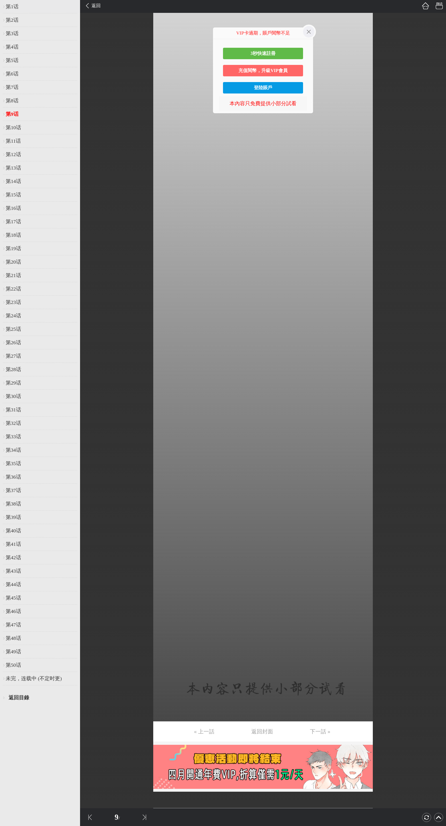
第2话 (12, 20)
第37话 (13, 490)
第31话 (13, 410)
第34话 (13, 450)
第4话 (12, 47)
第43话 (13, 571)
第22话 (13, 289)
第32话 (13, 423)
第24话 (13, 316)
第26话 (13, 342)
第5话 (12, 60)
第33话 (13, 436)
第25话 (13, 329)
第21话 (13, 275)
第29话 (13, 383)
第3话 (12, 33)
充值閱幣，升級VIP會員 (263, 70)
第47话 (13, 625)
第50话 (13, 665)
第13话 (13, 168)
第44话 (13, 584)
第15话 (13, 195)
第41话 (13, 544)
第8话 (12, 101)
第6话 (12, 74)
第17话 (13, 221)
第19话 (13, 248)
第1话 (12, 6)
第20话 (13, 262)
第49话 (13, 651)
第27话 (13, 356)
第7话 (12, 87)
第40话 (13, 531)
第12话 (13, 154)
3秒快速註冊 (263, 53)
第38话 (13, 504)
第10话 (13, 127)
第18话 (13, 235)
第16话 (13, 208)
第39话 (13, 517)
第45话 (13, 598)
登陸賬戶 (263, 87)
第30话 (13, 396)
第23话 (13, 302)
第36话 (13, 477)
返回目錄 (19, 697)
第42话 (13, 557)
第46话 (13, 611)
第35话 (13, 463)
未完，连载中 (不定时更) (34, 678)
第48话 (13, 638)
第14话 (13, 181)
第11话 (13, 141)
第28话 (13, 369)
